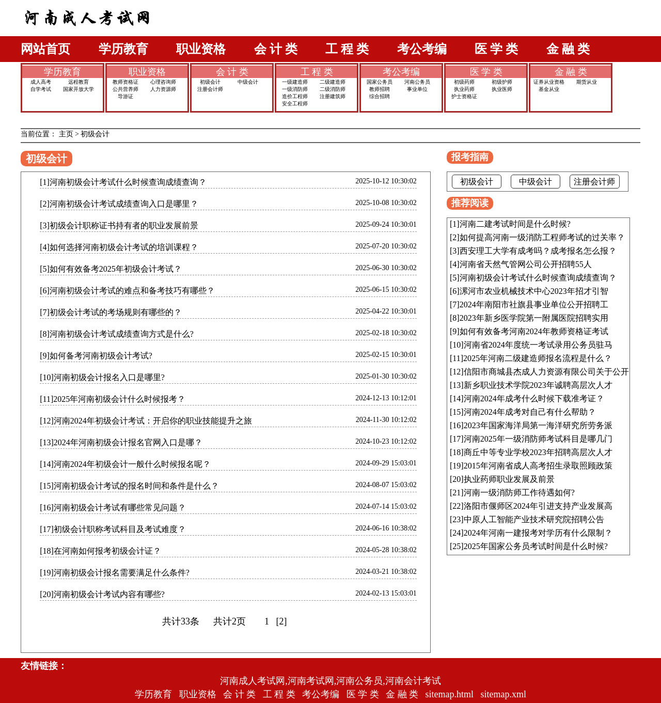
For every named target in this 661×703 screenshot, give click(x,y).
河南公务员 (417, 82)
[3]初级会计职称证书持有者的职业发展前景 (119, 225)
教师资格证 (125, 82)
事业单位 (417, 89)
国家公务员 (379, 82)
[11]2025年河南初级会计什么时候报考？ (112, 399)
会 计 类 (275, 49)
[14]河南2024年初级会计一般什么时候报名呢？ (125, 464)
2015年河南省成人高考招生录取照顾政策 (538, 465)
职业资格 (201, 49)
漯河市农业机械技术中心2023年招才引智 (534, 291)
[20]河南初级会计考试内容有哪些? (102, 594)
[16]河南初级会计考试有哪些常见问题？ (113, 507)
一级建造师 (295, 82)
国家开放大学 (78, 89)
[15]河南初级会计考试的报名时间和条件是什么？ (129, 485)
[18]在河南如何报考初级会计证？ (100, 550)
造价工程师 (295, 96)
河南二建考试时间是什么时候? (515, 224)
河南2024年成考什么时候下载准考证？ (534, 398)
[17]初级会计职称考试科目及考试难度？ (113, 529)
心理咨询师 (163, 82)
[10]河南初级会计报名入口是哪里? (102, 377)
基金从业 (549, 89)
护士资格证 (464, 96)
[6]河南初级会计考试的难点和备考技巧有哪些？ (127, 290)
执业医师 (502, 89)
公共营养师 (125, 89)
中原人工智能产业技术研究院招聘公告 (534, 519)
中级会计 (248, 82)
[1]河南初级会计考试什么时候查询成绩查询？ (123, 182)
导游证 (125, 96)
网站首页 (45, 49)
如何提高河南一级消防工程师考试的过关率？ (542, 237)
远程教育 (78, 82)
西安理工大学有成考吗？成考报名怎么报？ (538, 250)
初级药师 (464, 82)
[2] (281, 621)
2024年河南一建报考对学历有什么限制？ (538, 532)
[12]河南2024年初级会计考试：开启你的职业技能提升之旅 (146, 420)
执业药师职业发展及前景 (509, 479)
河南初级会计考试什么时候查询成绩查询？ (538, 277)
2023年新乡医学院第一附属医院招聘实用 (534, 318)
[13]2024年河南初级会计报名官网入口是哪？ (121, 442)
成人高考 (40, 82)
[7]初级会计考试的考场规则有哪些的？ (111, 312)
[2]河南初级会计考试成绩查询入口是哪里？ (119, 203)
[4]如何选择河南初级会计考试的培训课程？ (119, 247)
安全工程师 (295, 103)
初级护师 (502, 82)
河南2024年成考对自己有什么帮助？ (530, 412)
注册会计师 (210, 89)
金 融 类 (568, 49)
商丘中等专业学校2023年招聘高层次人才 (538, 452)
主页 (66, 134)
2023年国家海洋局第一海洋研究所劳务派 (538, 425)
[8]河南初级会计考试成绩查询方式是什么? (117, 334)
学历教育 (123, 49)
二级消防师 (332, 89)
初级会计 (210, 82)
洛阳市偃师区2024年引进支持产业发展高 (538, 506)
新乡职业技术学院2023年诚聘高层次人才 (538, 385)
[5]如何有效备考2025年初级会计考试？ (111, 268)
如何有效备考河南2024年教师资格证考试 (534, 331)
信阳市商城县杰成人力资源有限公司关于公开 (546, 371)
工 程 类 (347, 49)
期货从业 (586, 82)
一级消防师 (295, 89)
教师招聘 (379, 89)
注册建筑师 (332, 96)
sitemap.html (450, 694)
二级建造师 (332, 82)
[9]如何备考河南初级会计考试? (96, 355)
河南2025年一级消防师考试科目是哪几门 (538, 438)
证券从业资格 (548, 82)
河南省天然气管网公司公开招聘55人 (526, 264)
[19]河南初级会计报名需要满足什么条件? (115, 572)
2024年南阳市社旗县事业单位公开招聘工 (534, 304)
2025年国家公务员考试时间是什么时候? (536, 546)
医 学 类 (496, 49)
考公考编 (422, 49)
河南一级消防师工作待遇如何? (519, 492)
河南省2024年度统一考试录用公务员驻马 (538, 344)
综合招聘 (379, 96)
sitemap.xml (504, 694)
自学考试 (40, 89)
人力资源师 (163, 89)
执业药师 (464, 89)
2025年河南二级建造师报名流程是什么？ (537, 358)
